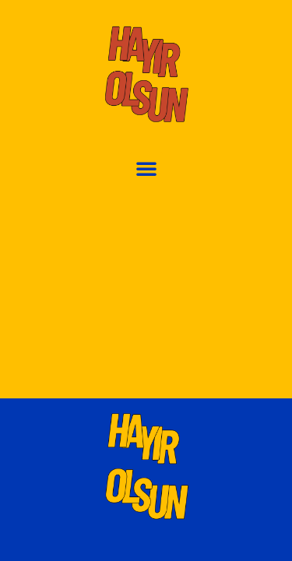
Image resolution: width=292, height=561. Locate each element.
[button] (146, 168)
